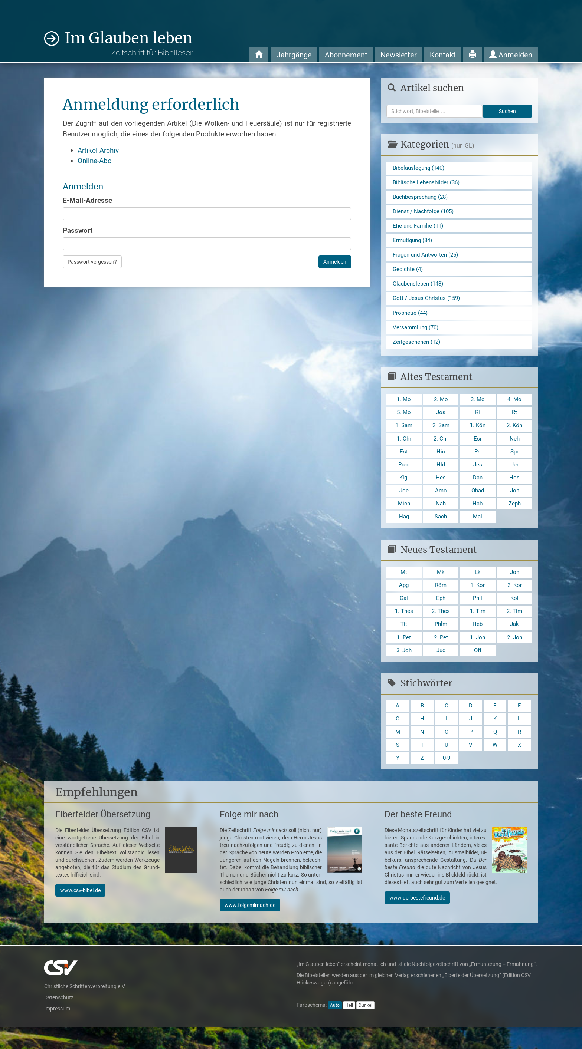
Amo (441, 503)
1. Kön (477, 435)
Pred (404, 475)
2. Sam (441, 435)
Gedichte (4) (409, 273)
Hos (514, 489)
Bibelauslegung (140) (421, 168)
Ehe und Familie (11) (420, 228)
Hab (477, 517)
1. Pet (403, 655)
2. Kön (514, 435)
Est (404, 462)
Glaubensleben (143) (420, 289)
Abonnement (346, 54)
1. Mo (403, 407)
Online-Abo (95, 160)
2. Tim (514, 627)
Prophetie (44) (411, 319)
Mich (404, 517)
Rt (514, 421)
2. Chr (440, 448)
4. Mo (514, 407)
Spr (514, 462)
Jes (477, 475)
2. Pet (441, 655)
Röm (441, 600)
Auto (335, 1027)
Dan (477, 489)
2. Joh (514, 655)
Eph (441, 613)
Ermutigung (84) (414, 243)
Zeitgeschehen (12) (418, 349)
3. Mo (477, 407)
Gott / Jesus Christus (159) (428, 304)
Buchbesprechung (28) (422, 198)
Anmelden (510, 54)
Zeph (514, 517)
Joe (404, 503)
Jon (515, 503)
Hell (349, 1027)
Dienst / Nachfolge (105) (425, 213)
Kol (514, 613)
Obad (478, 503)
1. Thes (403, 627)
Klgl (404, 489)
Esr (478, 448)
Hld (440, 475)
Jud (441, 668)
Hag (404, 530)
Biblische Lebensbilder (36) (428, 183)
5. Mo (403, 421)
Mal (478, 530)
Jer (514, 475)
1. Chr (404, 448)
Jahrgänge (294, 54)
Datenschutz (58, 1019)
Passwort (77, 230)
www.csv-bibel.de (80, 912)
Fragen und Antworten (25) (428, 258)
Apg (404, 600)
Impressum (57, 1030)
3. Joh (404, 668)
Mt (404, 586)
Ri (477, 421)
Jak (514, 641)
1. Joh (478, 655)
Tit (404, 641)
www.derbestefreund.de (417, 920)
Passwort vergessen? (92, 262)
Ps (477, 462)
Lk (477, 586)
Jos (441, 421)
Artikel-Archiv (98, 150)
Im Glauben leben (129, 43)
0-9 (446, 779)
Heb (478, 641)
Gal (403, 613)
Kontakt (443, 54)
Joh (515, 586)
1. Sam (404, 435)
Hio (440, 462)
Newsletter (398, 54)
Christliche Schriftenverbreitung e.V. (85, 1008)
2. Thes (441, 627)
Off (477, 668)
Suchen (507, 111)
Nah (440, 517)
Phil (478, 613)
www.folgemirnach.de (250, 927)
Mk (441, 586)
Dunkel (365, 1027)
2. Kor (514, 600)
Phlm (441, 641)
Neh (514, 448)
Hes (441, 489)
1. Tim (477, 627)
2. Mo (441, 407)
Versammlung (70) (417, 334)
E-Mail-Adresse (87, 200)
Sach (441, 530)
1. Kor (477, 600)
